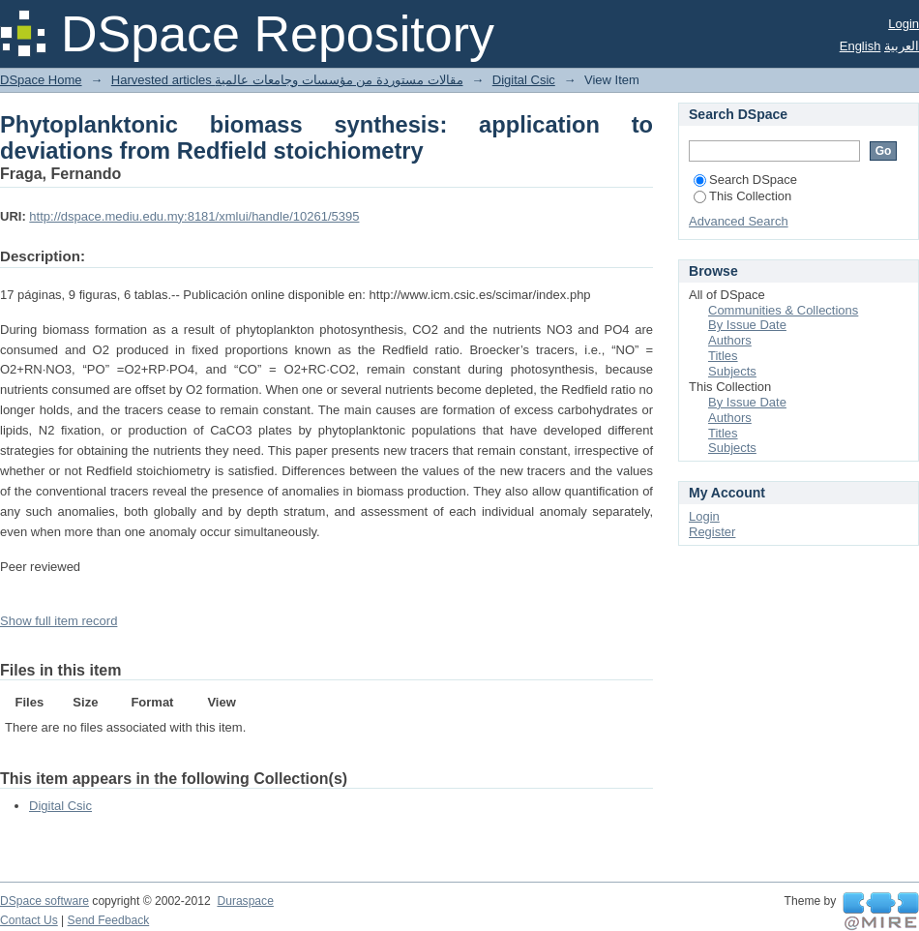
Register (712, 532)
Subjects (732, 371)
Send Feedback (109, 920)
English (860, 46)
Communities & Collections (783, 310)
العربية (901, 46)
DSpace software (44, 901)
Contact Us (29, 920)
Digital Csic (523, 80)
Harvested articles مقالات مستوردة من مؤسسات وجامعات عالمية (287, 80)
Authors (730, 340)
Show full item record (58, 621)
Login (903, 23)
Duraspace (245, 901)
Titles (723, 355)
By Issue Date (747, 324)
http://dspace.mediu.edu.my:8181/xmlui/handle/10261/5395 (194, 216)
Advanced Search (738, 221)
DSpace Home (41, 80)
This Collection (742, 196)
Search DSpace (745, 179)
